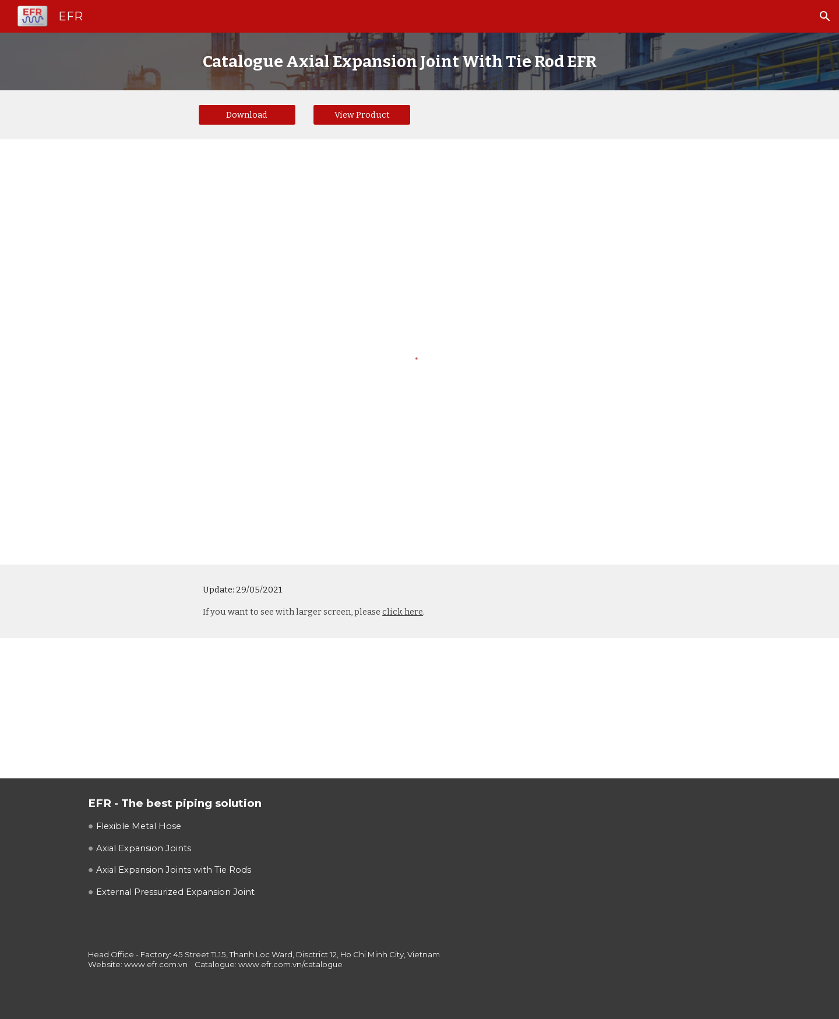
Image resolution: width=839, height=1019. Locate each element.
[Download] (247, 114)
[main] (419, 61)
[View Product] (361, 114)
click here (402, 612)
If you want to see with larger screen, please (292, 612)
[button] (825, 16)
